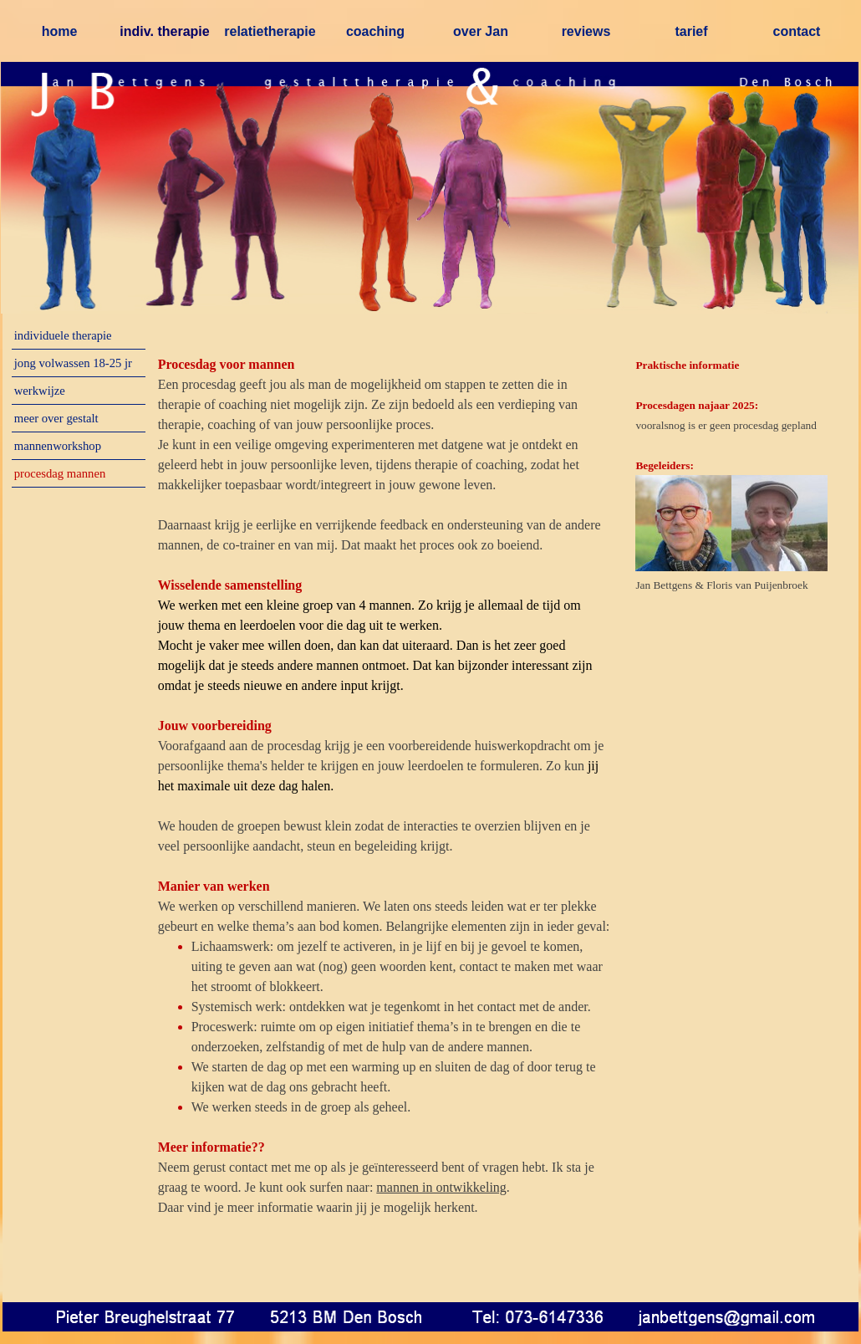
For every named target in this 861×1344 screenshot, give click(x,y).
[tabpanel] (384, 816)
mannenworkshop (57, 445)
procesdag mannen (59, 473)
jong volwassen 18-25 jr (73, 363)
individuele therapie (63, 335)
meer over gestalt (56, 418)
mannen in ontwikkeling (441, 1187)
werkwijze (39, 390)
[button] (437, 1314)
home (60, 31)
